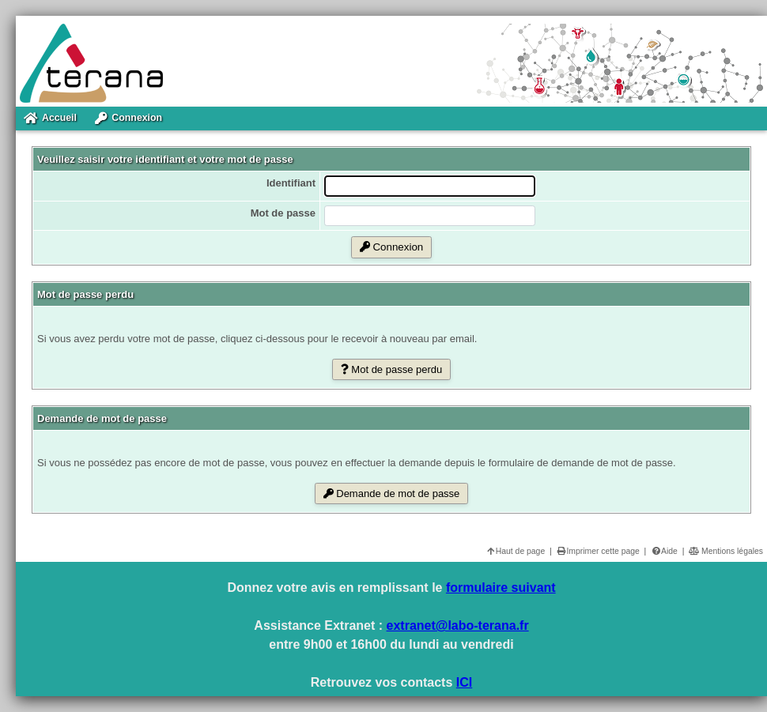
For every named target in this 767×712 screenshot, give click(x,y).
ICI (464, 682)
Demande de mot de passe (391, 493)
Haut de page (515, 551)
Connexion (128, 118)
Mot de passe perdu (392, 369)
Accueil (50, 118)
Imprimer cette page (597, 551)
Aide (664, 551)
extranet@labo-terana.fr (458, 625)
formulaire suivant (501, 587)
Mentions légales (726, 551)
